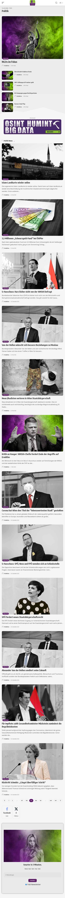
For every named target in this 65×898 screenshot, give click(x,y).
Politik (5, 58)
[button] (3, 3)
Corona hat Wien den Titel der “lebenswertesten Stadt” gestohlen (32, 510)
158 (26, 800)
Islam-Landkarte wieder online (16, 182)
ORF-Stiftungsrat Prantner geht (24, 82)
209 (51, 800)
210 (55, 800)
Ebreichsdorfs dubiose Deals (23, 71)
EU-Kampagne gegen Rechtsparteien (25, 93)
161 (40, 800)
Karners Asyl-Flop (19, 104)
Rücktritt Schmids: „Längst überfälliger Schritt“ (24, 782)
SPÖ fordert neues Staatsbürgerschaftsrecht (22, 617)
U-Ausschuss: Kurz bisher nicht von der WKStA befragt (27, 291)
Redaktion (6, 65)
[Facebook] (7, 812)
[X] (16, 812)
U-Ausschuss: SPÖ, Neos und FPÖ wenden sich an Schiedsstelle (30, 563)
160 (36, 800)
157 (22, 800)
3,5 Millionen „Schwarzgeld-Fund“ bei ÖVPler (22, 238)
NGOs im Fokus (9, 61)
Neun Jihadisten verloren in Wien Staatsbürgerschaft (26, 398)
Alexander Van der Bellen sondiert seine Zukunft (24, 670)
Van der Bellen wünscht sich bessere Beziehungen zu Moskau (30, 345)
